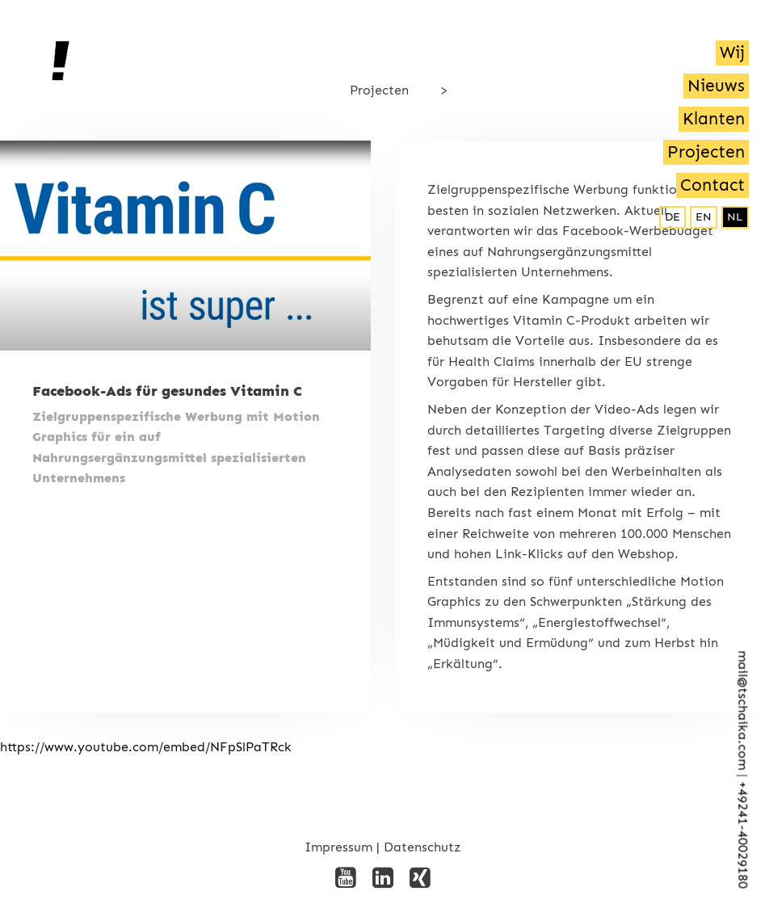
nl (735, 217)
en (704, 217)
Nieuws (716, 85)
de (672, 217)
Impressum (338, 847)
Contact (712, 184)
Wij (732, 52)
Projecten (706, 151)
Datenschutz (422, 847)
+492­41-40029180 (742, 835)
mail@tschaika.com (742, 711)
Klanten (714, 118)
